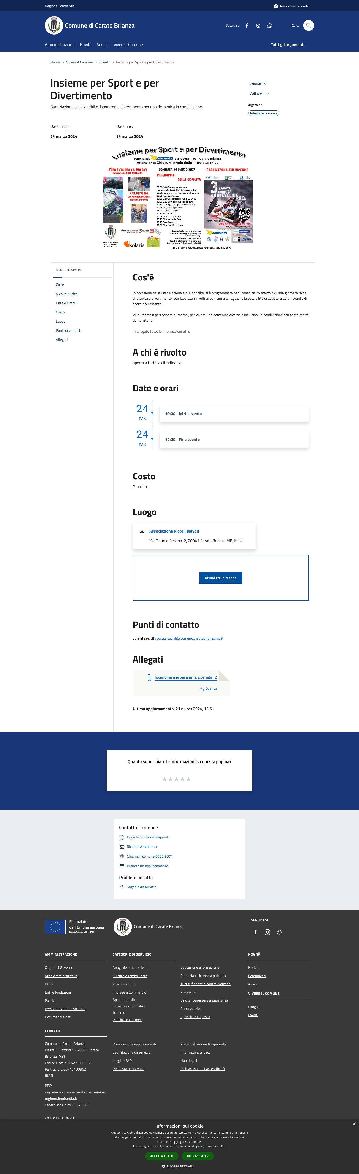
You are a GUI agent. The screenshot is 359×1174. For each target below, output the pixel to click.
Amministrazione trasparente (203, 1044)
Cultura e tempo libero (130, 975)
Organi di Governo (59, 967)
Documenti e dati (58, 1017)
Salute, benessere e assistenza (204, 1000)
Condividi (259, 84)
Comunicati (257, 975)
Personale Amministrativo (65, 1008)
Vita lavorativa (124, 984)
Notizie (253, 967)
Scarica (207, 688)
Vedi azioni (260, 93)
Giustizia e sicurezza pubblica (203, 975)
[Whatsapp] (267, 25)
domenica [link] (220, 315)
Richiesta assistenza (128, 1068)
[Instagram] (256, 25)
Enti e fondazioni (58, 992)
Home (55, 62)
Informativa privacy (195, 1052)
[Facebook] (245, 25)
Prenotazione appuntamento (135, 1044)
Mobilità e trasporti (127, 1019)
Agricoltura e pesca (195, 1016)
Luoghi (253, 1006)
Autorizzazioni (191, 1008)
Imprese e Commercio (129, 992)
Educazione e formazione (199, 967)
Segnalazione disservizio (131, 1052)
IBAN (49, 1075)
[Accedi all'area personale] (291, 6)
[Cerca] (308, 25)
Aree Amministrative (61, 975)
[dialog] (179, 1146)
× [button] (354, 1124)
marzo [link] (266, 293)
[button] (179, 1166)
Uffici (49, 984)
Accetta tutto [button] (161, 1156)
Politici (50, 1000)
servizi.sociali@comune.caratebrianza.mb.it (190, 638)
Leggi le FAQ (122, 1060)
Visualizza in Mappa (221, 578)
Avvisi (253, 984)
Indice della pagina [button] (69, 270)
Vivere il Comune (80, 62)
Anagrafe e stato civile (130, 967)
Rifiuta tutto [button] (198, 1156)
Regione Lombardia (60, 6)
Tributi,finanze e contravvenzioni (205, 983)
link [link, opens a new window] (223, 1146)
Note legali (188, 1060)
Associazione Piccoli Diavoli (174, 531)
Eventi (104, 62)
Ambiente (188, 992)
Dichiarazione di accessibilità (202, 1068)
